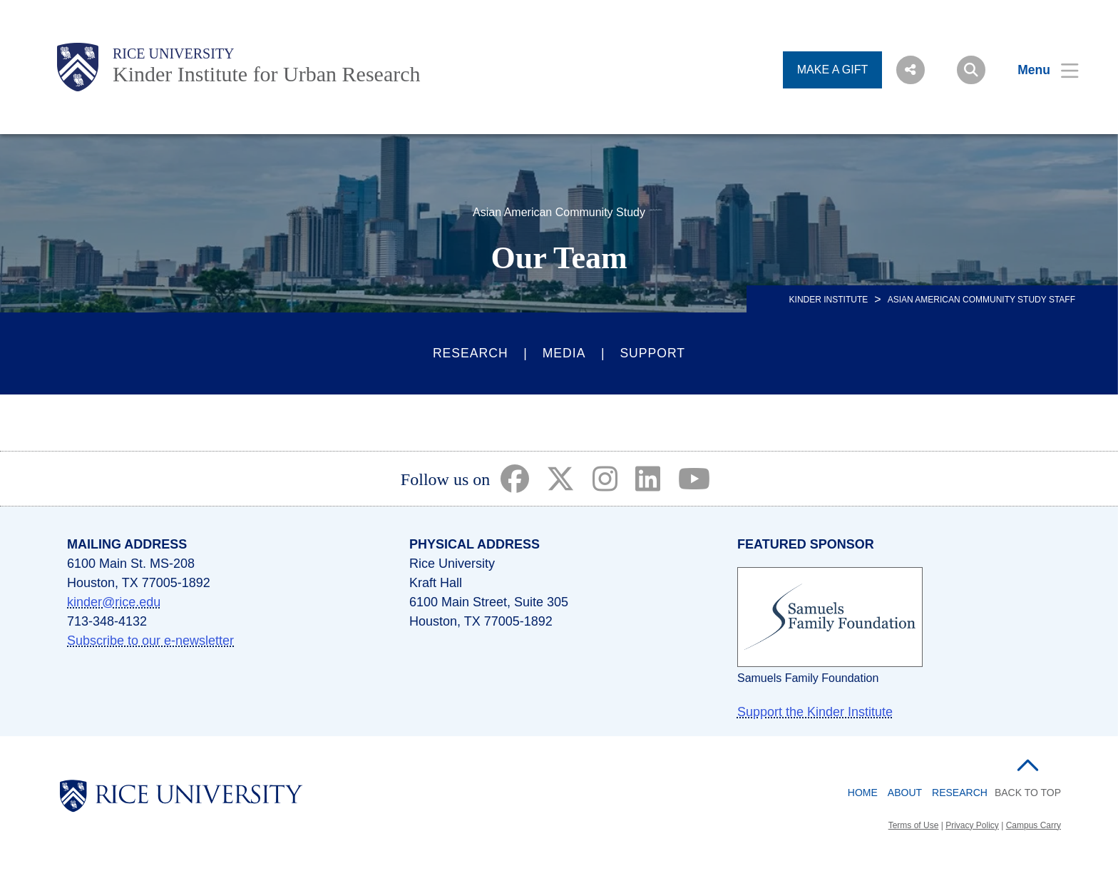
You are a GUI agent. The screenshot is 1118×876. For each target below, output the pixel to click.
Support (652, 353)
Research (470, 353)
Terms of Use (913, 825)
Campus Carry (1033, 825)
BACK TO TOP (1028, 792)
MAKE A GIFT (832, 69)
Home (863, 792)
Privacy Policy (972, 825)
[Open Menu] (1039, 70)
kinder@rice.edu (113, 602)
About (905, 792)
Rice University (174, 53)
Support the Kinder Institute (815, 712)
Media (564, 353)
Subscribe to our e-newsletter (150, 640)
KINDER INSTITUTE (828, 300)
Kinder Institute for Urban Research (267, 74)
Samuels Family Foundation (807, 678)
